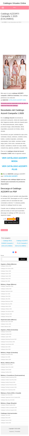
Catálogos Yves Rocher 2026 (7, 311)
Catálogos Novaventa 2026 (7, 354)
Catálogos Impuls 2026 (6, 276)
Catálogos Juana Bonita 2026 (7, 344)
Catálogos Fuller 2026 (5, 296)
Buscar (2, 255)
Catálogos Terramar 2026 (6, 314)
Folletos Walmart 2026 (6, 326)
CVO (5, 22)
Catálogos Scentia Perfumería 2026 (8, 384)
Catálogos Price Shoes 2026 (7, 268)
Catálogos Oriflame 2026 (6, 308)
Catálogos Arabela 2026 (6, 288)
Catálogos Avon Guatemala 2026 (8, 389)
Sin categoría (4, 230)
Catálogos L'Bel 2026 (5, 415)
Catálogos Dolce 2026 (5, 349)
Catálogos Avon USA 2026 (6, 394)
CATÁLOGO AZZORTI (11, 176)
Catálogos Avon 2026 (5, 293)
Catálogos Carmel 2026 (6, 331)
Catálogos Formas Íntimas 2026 (8, 341)
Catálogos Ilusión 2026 (6, 273)
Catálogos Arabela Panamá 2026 (8, 382)
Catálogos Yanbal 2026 (6, 422)
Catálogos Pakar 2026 (6, 278)
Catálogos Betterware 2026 (7, 301)
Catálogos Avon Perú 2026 (6, 364)
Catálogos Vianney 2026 (6, 316)
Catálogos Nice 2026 (5, 281)
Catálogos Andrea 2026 (6, 266)
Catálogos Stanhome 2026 (6, 291)
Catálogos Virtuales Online (14, 3)
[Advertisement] (14, 39)
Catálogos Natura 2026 (6, 306)
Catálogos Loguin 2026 (6, 336)
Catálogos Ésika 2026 (5, 417)
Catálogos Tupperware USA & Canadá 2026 (10, 397)
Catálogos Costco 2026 (6, 324)
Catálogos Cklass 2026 (6, 271)
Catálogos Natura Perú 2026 (7, 367)
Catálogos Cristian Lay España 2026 (9, 407)
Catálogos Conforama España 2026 (8, 410)
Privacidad (17, 431)
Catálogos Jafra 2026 (5, 298)
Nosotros (11, 431)
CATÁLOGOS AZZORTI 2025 (17, 100)
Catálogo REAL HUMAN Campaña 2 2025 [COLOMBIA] (7, 243)
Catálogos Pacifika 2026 (6, 334)
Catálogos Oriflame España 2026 (8, 405)
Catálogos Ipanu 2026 (5, 346)
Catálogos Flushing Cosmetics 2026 (9, 387)
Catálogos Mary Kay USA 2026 (7, 400)
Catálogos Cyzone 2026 (6, 420)
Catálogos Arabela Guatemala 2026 (8, 377)
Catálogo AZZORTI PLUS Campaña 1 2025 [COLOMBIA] (21, 243)
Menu (14, 7)
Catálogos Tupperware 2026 (7, 286)
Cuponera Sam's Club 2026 (7, 321)
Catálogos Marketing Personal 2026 (8, 339)
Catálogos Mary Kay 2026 (6, 303)
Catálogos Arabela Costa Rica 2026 (8, 379)
